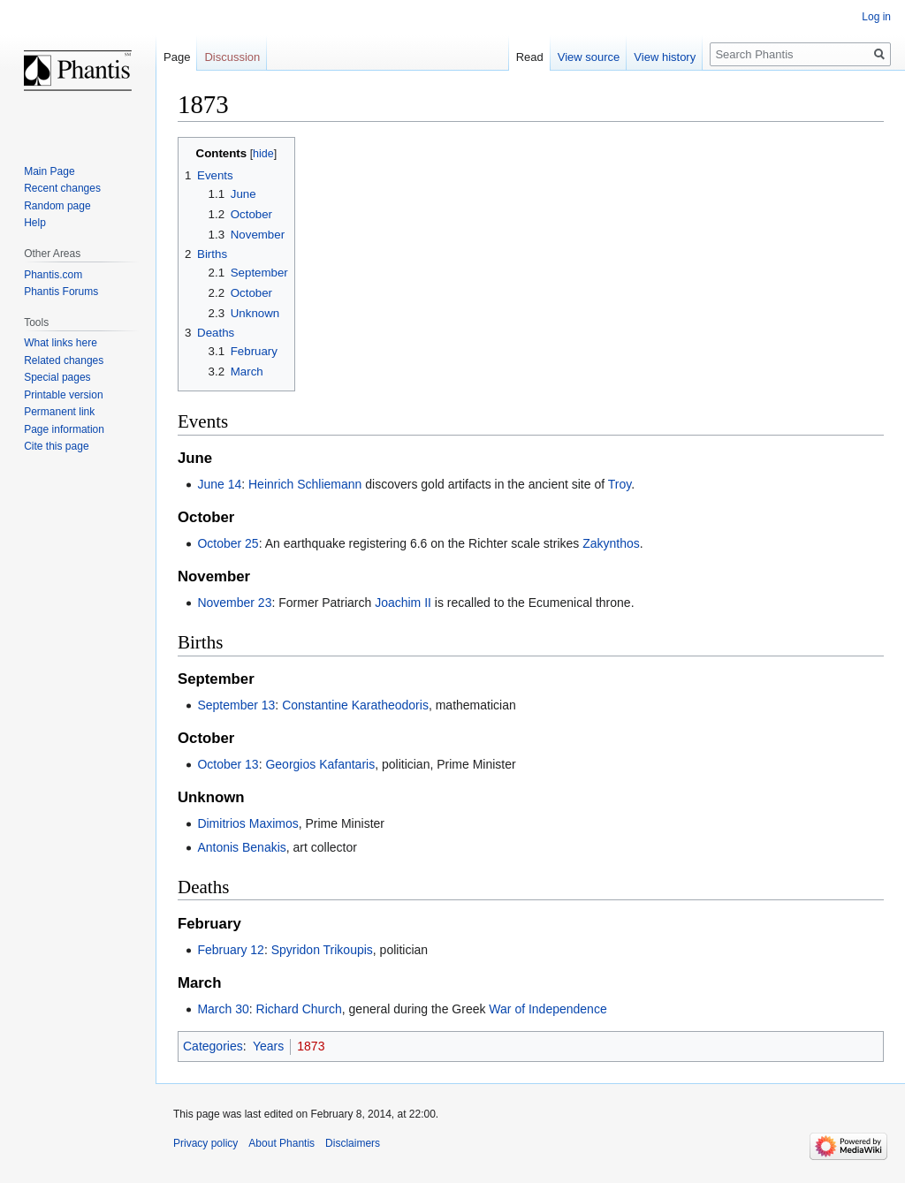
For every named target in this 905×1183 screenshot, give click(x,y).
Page (177, 57)
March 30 (222, 1009)
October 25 (227, 543)
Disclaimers (352, 1143)
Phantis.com (53, 275)
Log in (876, 17)
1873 (310, 1046)
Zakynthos (611, 543)
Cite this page (56, 446)
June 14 (219, 484)
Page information (64, 429)
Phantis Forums (61, 291)
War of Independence (547, 1009)
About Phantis (281, 1143)
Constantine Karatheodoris (355, 705)
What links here (60, 343)
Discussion (232, 57)
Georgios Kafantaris (320, 764)
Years (268, 1046)
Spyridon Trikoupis (322, 950)
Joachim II (403, 602)
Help (35, 222)
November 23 (234, 602)
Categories (213, 1046)
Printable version (63, 395)
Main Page (49, 171)
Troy (619, 484)
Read (530, 57)
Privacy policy (205, 1143)
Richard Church (299, 1009)
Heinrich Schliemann (304, 484)
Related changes (63, 360)
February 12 (230, 950)
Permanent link (59, 412)
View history (665, 57)
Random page (57, 206)
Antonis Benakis (241, 847)
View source (589, 57)
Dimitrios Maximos (247, 823)
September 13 (236, 705)
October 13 (227, 764)
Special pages (57, 377)
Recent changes (62, 188)
